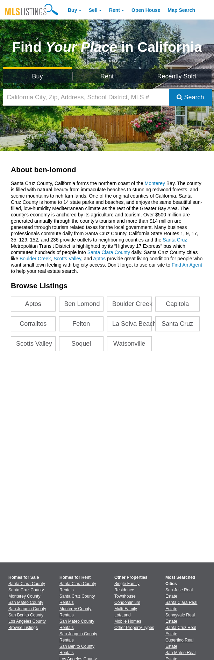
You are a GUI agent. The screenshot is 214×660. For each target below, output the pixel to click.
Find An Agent (187, 265)
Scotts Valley (67, 258)
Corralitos (33, 323)
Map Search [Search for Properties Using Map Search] (181, 10)
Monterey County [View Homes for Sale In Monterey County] (24, 596)
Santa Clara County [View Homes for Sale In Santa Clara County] (26, 583)
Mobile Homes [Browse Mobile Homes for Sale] (127, 621)
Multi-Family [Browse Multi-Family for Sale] (125, 608)
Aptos (99, 258)
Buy (72, 10)
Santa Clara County (108, 252)
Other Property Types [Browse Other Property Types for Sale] (134, 627)
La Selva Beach (132, 323)
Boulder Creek (35, 258)
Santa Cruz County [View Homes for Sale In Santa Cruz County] (26, 590)
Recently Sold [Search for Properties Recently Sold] (176, 76)
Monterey (155, 183)
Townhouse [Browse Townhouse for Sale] (125, 596)
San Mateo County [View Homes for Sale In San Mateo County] (25, 602)
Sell (93, 10)
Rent (114, 10)
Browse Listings (23, 627)
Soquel (81, 343)
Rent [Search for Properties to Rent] (107, 76)
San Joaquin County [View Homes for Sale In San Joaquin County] (27, 608)
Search (190, 97)
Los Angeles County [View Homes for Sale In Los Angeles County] (27, 621)
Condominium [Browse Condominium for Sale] (127, 602)
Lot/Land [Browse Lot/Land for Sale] (122, 615)
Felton (81, 323)
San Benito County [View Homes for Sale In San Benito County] (25, 615)
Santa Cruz (175, 240)
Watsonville (129, 343)
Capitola (177, 303)
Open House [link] (145, 10)
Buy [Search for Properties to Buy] (37, 76)
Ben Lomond (82, 303)
